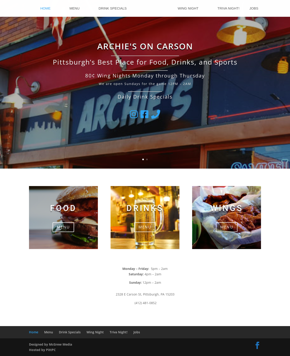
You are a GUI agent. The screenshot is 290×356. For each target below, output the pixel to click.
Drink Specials (113, 8)
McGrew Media (60, 344)
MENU (63, 227)
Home (45, 8)
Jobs (253, 8)
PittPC (51, 350)
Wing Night (188, 8)
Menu (75, 8)
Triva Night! (228, 8)
